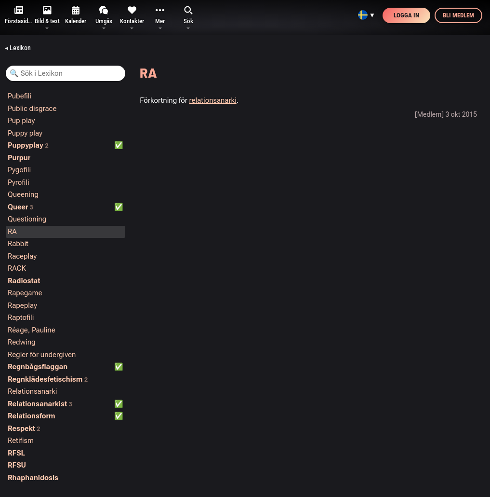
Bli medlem (458, 15)
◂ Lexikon (18, 48)
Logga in (406, 15)
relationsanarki (213, 100)
